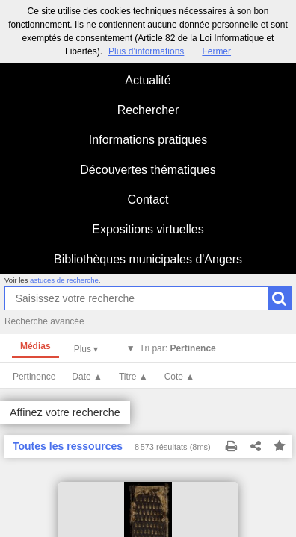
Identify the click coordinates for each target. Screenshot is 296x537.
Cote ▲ (179, 376)
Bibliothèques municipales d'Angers (148, 259)
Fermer (216, 51)
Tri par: (178, 348)
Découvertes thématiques (147, 169)
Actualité (147, 80)
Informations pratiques (148, 140)
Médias (35, 346)
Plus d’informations (146, 51)
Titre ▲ (133, 376)
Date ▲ (87, 376)
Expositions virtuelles (147, 229)
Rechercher (148, 110)
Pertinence (34, 376)
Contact (147, 199)
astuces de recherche (64, 280)
